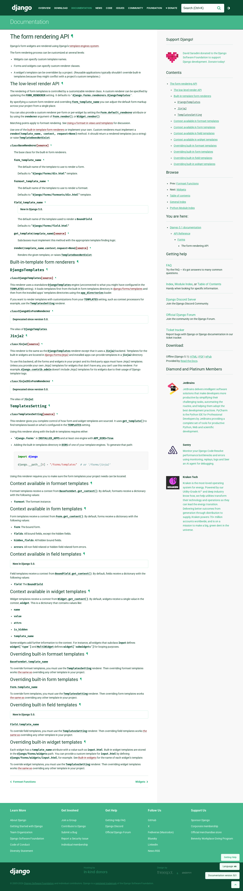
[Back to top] (235, 884)
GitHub (152, 820)
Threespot (166, 873)
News (98, 8)
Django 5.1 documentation (185, 227)
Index (169, 284)
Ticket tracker (175, 330)
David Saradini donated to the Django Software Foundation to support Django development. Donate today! (204, 57)
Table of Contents (209, 284)
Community (135, 8)
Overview (44, 8)
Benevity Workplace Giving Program (212, 838)
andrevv (191, 873)
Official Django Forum (181, 315)
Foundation (154, 8)
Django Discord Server (181, 299)
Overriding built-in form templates (193, 151)
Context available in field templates (194, 133)
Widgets (141, 781)
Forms (181, 239)
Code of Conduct (20, 844)
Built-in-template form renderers (192, 96)
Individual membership (74, 844)
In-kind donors (95, 872)
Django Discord (114, 826)
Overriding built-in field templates (193, 157)
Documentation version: (222, 875)
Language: (230, 866)
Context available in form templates (194, 127)
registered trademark (106, 883)
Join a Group (69, 820)
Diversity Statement (21, 850)
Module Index (184, 284)
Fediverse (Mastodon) (161, 832)
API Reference (182, 233)
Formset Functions (23, 781)
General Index (178, 201)
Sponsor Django (200, 820)
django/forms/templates (127, 288)
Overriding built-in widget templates (194, 164)
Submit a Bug (69, 832)
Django (22, 8)
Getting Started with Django (26, 826)
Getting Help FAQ (115, 820)
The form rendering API (183, 83)
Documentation (81, 8)
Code (109, 8)
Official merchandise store (206, 832)
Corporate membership (204, 826)
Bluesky (152, 838)
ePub (209, 356)
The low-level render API (188, 89)
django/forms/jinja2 (57, 354)
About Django (18, 820)
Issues (120, 8)
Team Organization (21, 832)
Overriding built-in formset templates (195, 145)
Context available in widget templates (196, 139)
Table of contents (180, 195)
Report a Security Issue (74, 838)
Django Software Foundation (27, 838)
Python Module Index (182, 207)
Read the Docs (189, 360)
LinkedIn (153, 844)
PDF (201, 356)
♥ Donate (171, 8)
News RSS (154, 850)
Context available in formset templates (196, 121)
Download (61, 8)
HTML (193, 356)
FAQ (169, 265)
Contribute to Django (73, 826)
